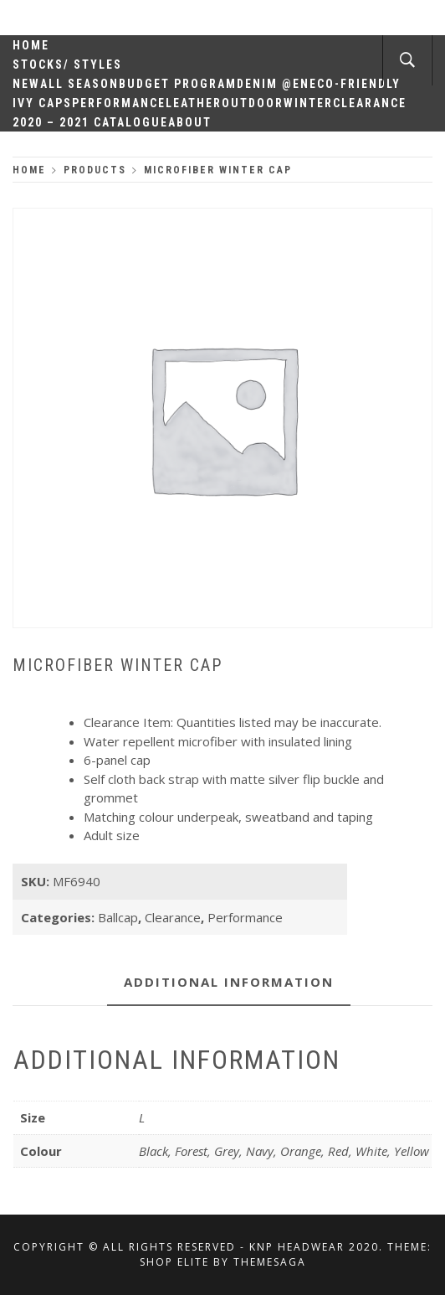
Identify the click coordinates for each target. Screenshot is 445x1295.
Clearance (370, 103)
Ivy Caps (42, 103)
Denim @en (273, 83)
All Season (79, 83)
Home (31, 45)
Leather (194, 103)
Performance (119, 103)
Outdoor (253, 103)
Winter (308, 103)
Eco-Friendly (355, 83)
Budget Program (178, 83)
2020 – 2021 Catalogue (90, 122)
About (190, 122)
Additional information (229, 981)
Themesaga (269, 1262)
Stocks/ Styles (67, 64)
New (26, 83)
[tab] (228, 983)
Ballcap (118, 917)
